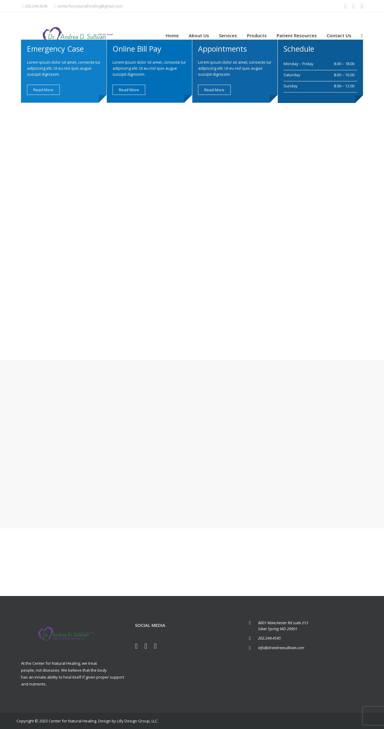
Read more (43, 89)
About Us (199, 35)
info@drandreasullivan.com (281, 647)
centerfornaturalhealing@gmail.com (88, 6)
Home (172, 35)
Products (257, 35)
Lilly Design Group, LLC (137, 721)
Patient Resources (297, 35)
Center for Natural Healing (72, 721)
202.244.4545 (35, 6)
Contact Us (339, 35)
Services (228, 35)
